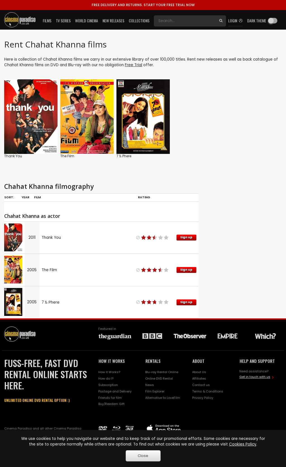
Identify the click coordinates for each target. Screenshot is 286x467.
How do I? (105, 378)
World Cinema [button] (86, 20)
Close (143, 455)
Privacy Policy (202, 397)
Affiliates (199, 378)
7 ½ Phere (123, 156)
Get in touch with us (254, 377)
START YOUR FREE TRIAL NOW (143, 5)
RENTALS (153, 361)
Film (37, 197)
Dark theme (256, 20)
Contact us (201, 385)
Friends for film (110, 397)
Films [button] (47, 20)
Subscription (108, 385)
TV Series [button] (63, 20)
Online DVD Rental (159, 378)
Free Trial (133, 65)
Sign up (186, 237)
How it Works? (109, 372)
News (149, 385)
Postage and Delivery (115, 391)
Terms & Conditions (207, 391)
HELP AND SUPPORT (257, 361)
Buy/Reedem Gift (111, 404)
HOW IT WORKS (112, 361)
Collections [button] (139, 20)
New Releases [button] (113, 20)
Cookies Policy (242, 444)
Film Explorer (155, 391)
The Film (67, 156)
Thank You (13, 156)
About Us (199, 372)
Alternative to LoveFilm (162, 397)
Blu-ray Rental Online (161, 372)
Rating (144, 197)
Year (25, 197)
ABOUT (198, 361)
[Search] (185, 21)
